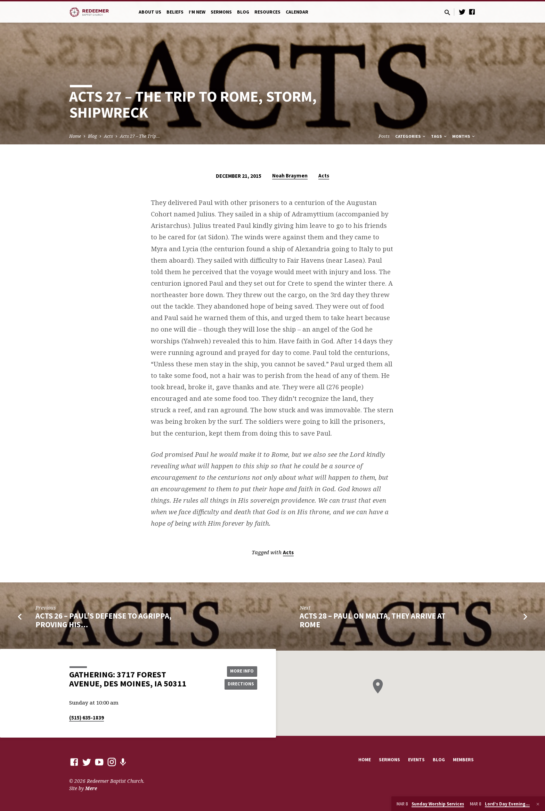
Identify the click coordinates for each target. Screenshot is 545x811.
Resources (267, 12)
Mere (91, 788)
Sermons (221, 12)
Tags (439, 136)
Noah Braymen (290, 175)
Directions (239, 684)
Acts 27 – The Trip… (140, 136)
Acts (108, 136)
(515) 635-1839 (86, 717)
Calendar (297, 12)
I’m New (197, 12)
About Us (150, 12)
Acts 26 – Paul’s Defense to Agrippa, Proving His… (103, 620)
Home (75, 136)
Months (464, 136)
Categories (410, 136)
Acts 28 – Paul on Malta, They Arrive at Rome (373, 620)
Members (463, 760)
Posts (384, 136)
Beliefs (175, 12)
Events (416, 760)
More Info (239, 670)
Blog (243, 12)
